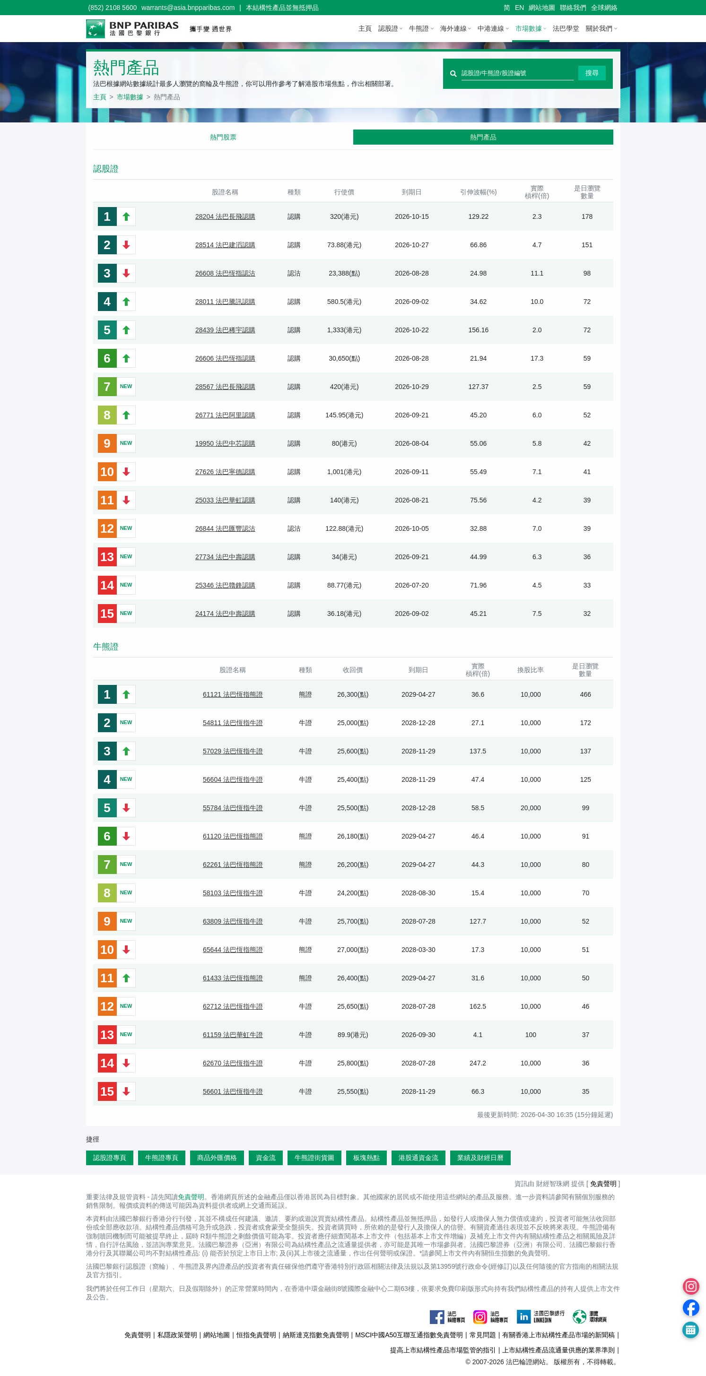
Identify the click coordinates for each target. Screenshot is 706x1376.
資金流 (266, 1157)
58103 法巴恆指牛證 (233, 893)
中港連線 (491, 28)
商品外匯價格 (217, 1157)
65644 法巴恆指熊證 (233, 949)
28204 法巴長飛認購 (225, 216)
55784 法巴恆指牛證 (233, 808)
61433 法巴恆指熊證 (233, 978)
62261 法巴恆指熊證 (233, 864)
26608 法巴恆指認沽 (225, 273)
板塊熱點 (366, 1157)
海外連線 (453, 28)
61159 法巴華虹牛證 (233, 1034)
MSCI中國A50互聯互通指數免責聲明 (409, 1335)
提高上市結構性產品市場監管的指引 (443, 1350)
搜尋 (592, 73)
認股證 (388, 28)
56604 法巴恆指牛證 (233, 779)
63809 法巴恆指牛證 (233, 921)
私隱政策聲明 (177, 1335)
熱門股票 (223, 137)
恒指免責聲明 (256, 1335)
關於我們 (599, 28)
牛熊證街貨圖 (314, 1157)
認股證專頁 (109, 1157)
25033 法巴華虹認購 (225, 500)
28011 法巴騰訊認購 (225, 301)
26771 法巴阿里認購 (225, 415)
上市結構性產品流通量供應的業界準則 (558, 1350)
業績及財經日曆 (480, 1157)
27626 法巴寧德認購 (225, 472)
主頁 (365, 28)
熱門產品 (483, 137)
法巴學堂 (566, 28)
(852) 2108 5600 (112, 7)
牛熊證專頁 (161, 1157)
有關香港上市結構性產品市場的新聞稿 (558, 1335)
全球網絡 (604, 7)
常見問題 (483, 1335)
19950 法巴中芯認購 (225, 443)
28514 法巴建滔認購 (225, 245)
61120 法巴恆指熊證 (233, 836)
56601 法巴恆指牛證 (233, 1091)
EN (519, 7)
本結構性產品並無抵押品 (282, 7)
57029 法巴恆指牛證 (233, 751)
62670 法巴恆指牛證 (233, 1063)
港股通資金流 (418, 1157)
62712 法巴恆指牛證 (233, 1006)
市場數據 (528, 28)
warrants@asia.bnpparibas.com (188, 7)
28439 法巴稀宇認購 (225, 330)
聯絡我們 (573, 7)
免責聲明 (603, 1183)
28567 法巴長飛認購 (225, 386)
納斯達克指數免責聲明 (316, 1335)
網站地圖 (542, 7)
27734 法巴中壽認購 (225, 557)
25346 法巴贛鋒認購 (225, 585)
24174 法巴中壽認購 (225, 613)
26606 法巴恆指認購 (225, 358)
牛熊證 (419, 28)
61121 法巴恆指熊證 (233, 694)
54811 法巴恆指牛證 (233, 723)
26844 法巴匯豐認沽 (225, 528)
